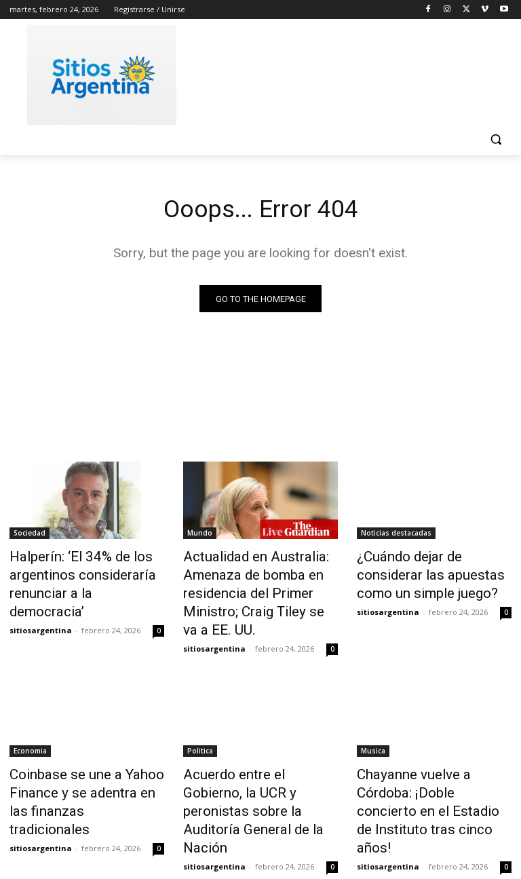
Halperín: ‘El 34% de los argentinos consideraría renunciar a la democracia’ (75, 573)
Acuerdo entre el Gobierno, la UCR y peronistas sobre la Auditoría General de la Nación (260, 774)
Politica (200, 736)
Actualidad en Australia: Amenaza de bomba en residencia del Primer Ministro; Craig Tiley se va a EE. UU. (252, 587)
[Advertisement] (353, 72)
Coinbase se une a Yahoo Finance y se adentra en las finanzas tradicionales (78, 774)
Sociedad (29, 535)
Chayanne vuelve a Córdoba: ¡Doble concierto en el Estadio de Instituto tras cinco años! (432, 774)
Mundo (199, 535)
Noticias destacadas (396, 535)
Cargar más (260, 836)
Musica (373, 736)
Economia (30, 736)
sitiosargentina (40, 604)
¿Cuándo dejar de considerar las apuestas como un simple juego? (431, 573)
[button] (496, 139)
